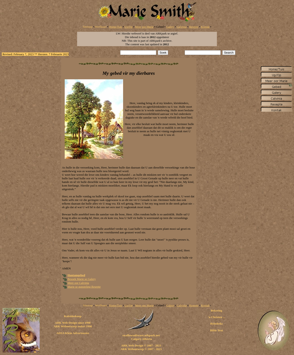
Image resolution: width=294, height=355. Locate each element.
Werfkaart (100, 26)
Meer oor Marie (144, 26)
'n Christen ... (216, 317)
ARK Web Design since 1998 (73, 322)
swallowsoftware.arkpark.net (141, 335)
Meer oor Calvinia (78, 282)
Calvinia (182, 26)
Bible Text (216, 330)
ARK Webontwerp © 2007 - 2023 (141, 349)
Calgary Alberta (141, 339)
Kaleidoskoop (73, 316)
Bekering (216, 310)
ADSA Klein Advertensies (72, 333)
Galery (170, 26)
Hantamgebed (76, 275)
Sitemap (87, 26)
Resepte (193, 26)
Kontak (205, 26)
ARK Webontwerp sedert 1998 (73, 326)
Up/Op (128, 26)
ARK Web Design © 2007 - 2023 (141, 345)
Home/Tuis (115, 26)
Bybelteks (216, 323)
